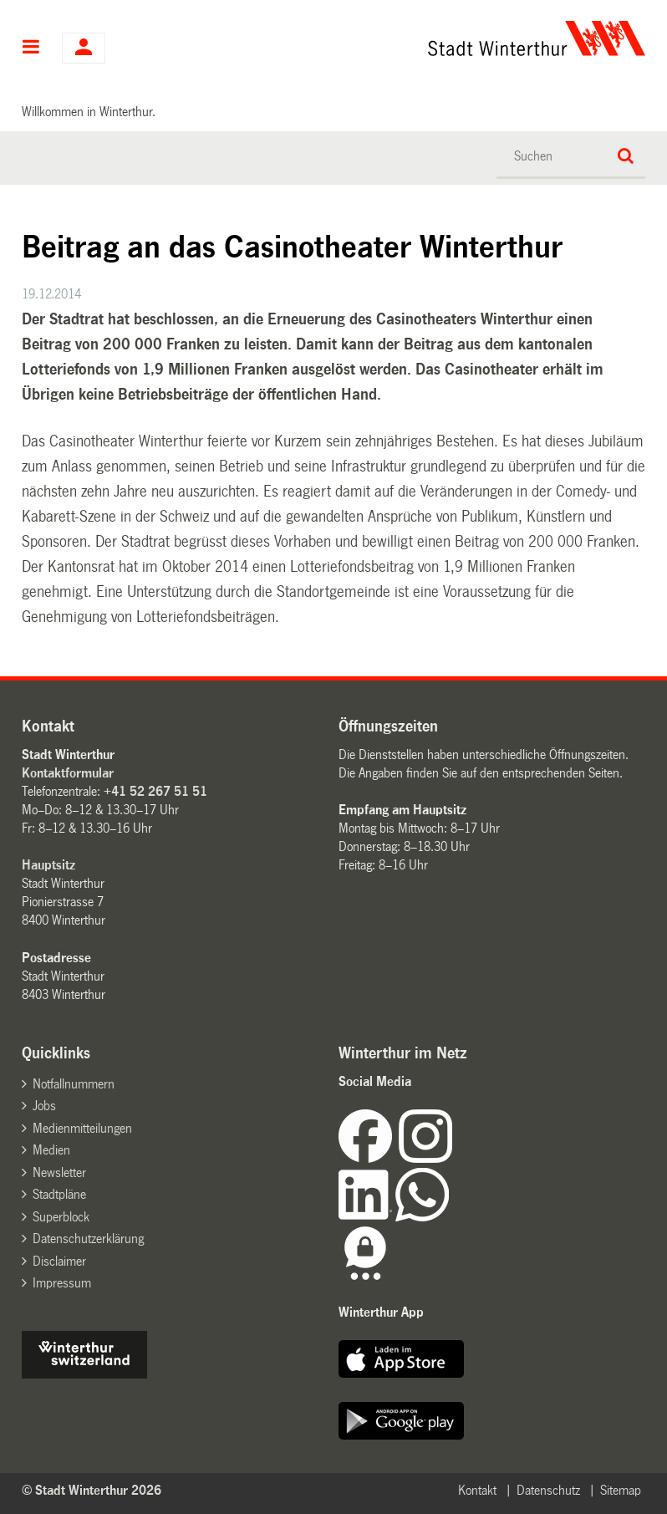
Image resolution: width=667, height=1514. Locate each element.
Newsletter (59, 1172)
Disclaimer (59, 1261)
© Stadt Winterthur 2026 (91, 1490)
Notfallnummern (74, 1084)
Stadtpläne (59, 1194)
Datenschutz (548, 1490)
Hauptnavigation (31, 48)
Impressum (62, 1283)
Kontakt (477, 1490)
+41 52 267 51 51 (155, 791)
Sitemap (620, 1490)
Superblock (61, 1217)
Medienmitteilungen (82, 1128)
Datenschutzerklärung (88, 1238)
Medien (51, 1150)
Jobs (44, 1106)
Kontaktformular (68, 773)
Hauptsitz (48, 865)
